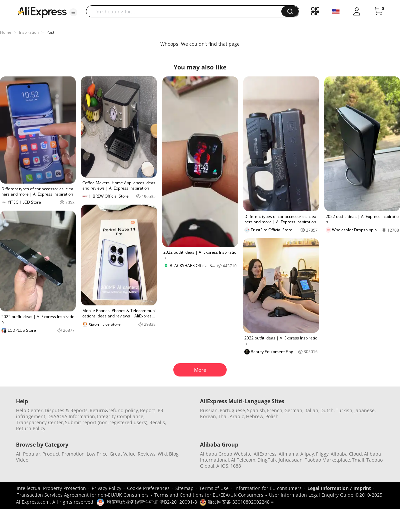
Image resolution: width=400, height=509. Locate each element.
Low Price (97, 454)
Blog (174, 454)
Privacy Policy (106, 488)
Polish (272, 416)
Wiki (162, 454)
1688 (235, 466)
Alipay (307, 454)
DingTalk (267, 460)
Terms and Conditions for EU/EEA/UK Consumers (208, 495)
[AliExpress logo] (42, 11)
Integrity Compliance (120, 416)
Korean (208, 416)
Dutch (327, 410)
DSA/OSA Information (71, 416)
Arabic (237, 416)
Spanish (256, 410)
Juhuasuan (291, 460)
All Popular (28, 454)
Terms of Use (214, 488)
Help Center (29, 410)
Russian (209, 410)
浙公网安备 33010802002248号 (237, 502)
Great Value (123, 454)
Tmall (358, 460)
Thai (223, 416)
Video (22, 460)
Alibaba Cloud (346, 454)
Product (51, 454)
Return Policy (30, 428)
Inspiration (29, 32)
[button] (73, 12)
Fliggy (322, 454)
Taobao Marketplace (327, 460)
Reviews (147, 454)
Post (50, 32)
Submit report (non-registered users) (106, 422)
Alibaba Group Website (226, 454)
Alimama (288, 454)
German (293, 410)
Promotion (73, 454)
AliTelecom (243, 460)
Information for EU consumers (268, 488)
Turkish (344, 410)
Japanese (364, 410)
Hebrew (254, 416)
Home (5, 32)
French (274, 410)
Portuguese (232, 410)
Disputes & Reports (66, 410)
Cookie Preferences (148, 488)
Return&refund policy (114, 410)
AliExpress (265, 454)
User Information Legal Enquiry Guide (311, 495)
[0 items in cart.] (378, 11)
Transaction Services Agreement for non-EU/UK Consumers (83, 495)
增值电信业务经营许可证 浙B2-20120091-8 (152, 502)
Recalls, (157, 422)
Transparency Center (39, 422)
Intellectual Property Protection (51, 488)
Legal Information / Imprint (339, 488)
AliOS (222, 466)
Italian (311, 410)
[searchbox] (186, 11)
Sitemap (184, 488)
